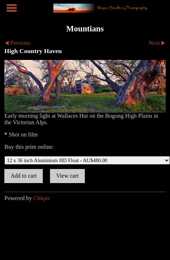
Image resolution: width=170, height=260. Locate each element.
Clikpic (41, 198)
